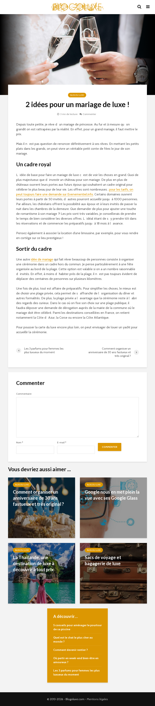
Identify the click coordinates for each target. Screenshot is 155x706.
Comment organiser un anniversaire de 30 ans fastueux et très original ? (38, 498)
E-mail (61, 442)
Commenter (89, 114)
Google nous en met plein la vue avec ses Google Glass (112, 495)
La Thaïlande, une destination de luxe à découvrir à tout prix (33, 563)
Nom (19, 442)
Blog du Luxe (77, 95)
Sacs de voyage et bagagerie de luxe (103, 560)
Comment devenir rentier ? (70, 650)
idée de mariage (42, 259)
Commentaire (23, 394)
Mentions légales (97, 699)
